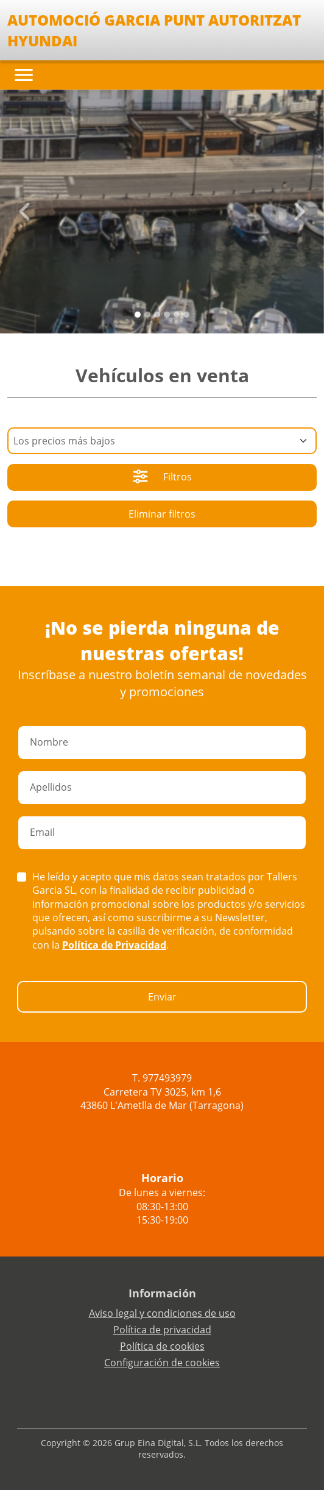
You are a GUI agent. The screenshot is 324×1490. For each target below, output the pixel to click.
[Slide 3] (167, 314)
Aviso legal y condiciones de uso (162, 1313)
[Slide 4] (177, 314)
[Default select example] (162, 440)
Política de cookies (162, 1346)
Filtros (162, 478)
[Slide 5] (186, 314)
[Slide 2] (157, 314)
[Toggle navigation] (23, 75)
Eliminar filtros (162, 514)
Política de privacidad (162, 1329)
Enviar (162, 996)
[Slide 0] (138, 314)
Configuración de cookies (162, 1362)
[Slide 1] (147, 314)
